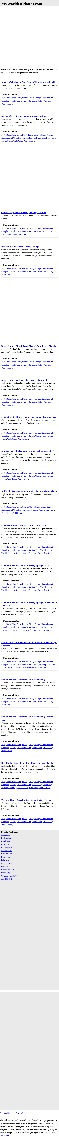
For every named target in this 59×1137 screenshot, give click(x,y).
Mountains (7, 863)
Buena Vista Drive (13, 98)
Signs (5, 873)
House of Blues (34, 138)
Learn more (4, 1135)
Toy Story (10, 667)
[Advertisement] (29, 36)
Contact (11, 1113)
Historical (6, 854)
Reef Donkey (37, 785)
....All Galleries (7, 879)
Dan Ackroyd (27, 135)
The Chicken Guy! (39, 231)
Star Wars (36, 550)
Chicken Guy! (28, 507)
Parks (5, 866)
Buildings (6, 847)
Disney (25, 98)
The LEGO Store (8, 553)
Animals (6, 835)
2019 (4, 98)
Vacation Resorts (9, 876)
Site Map (3, 1113)
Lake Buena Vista (24, 101)
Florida (13, 101)
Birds (5, 844)
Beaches (6, 841)
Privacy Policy (22, 1113)
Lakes (5, 860)
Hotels (5, 857)
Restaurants (7, 869)
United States (37, 101)
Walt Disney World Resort (23, 141)
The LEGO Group (47, 550)
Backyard (6, 838)
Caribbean (7, 851)
